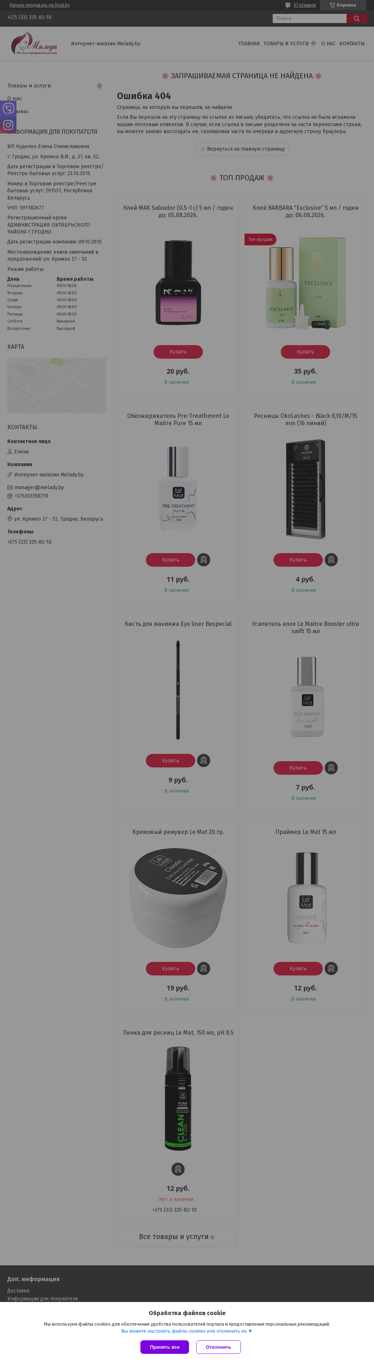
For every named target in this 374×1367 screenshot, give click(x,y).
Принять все (165, 1347)
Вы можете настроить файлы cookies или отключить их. (184, 1331)
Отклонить (218, 1347)
